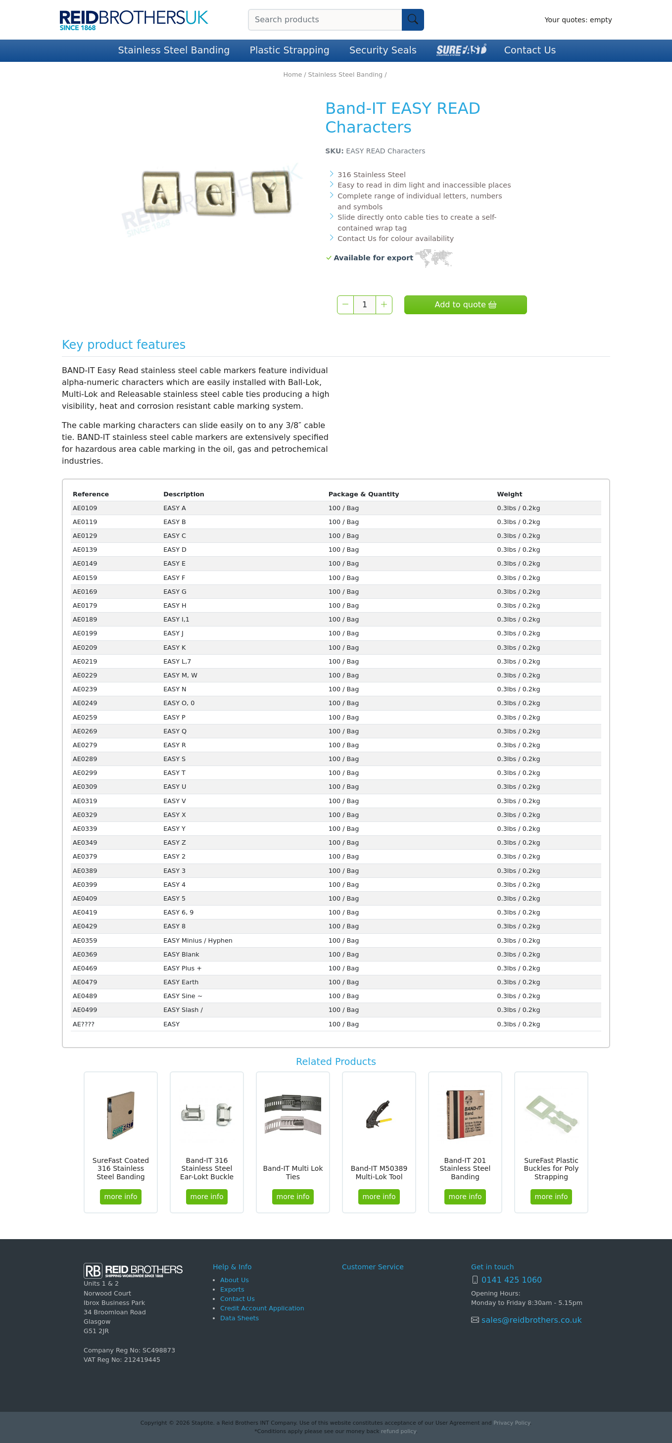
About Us (234, 1280)
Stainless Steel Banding (174, 50)
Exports (232, 1289)
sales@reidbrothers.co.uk (530, 1320)
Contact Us (530, 50)
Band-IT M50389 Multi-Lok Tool (379, 1172)
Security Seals (383, 50)
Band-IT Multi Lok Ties (293, 1172)
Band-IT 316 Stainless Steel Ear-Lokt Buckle (207, 1168)
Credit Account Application (262, 1308)
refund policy (398, 1431)
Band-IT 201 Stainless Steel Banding (465, 1168)
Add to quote (465, 304)
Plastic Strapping (289, 50)
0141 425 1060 (511, 1280)
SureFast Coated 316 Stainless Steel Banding (121, 1168)
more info (121, 1197)
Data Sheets (239, 1318)
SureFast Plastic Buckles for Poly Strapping (551, 1168)
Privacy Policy (511, 1423)
